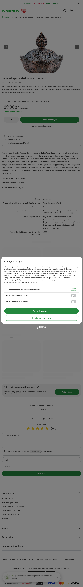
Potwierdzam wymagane (41, 318)
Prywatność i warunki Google (14, 275)
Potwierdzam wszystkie (41, 311)
